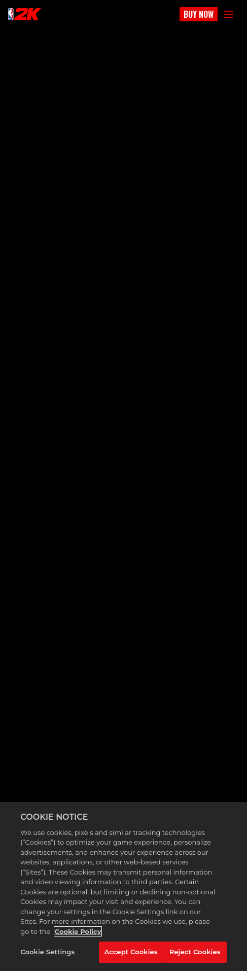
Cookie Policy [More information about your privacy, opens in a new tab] (78, 931)
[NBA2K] (24, 14)
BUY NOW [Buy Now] (199, 14)
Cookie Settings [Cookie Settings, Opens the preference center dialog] (47, 952)
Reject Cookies (195, 952)
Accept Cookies (131, 952)
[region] (123, 886)
